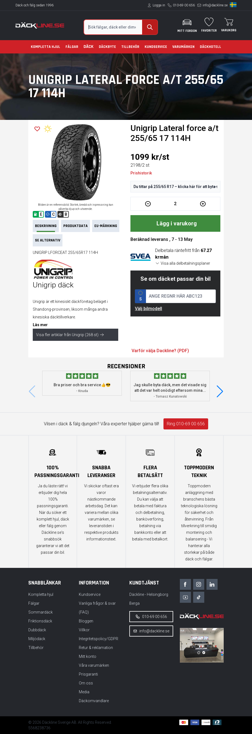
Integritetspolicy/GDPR (98, 639)
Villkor (84, 630)
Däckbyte (107, 46)
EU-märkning (105, 225)
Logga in (159, 5)
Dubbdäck (37, 630)
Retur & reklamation (96, 647)
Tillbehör (130, 46)
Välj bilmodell (148, 308)
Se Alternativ (47, 240)
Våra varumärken (94, 665)
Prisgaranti (88, 674)
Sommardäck (40, 612)
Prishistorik (141, 173)
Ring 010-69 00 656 (186, 423)
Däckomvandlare (94, 701)
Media (84, 692)
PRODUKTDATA (75, 225)
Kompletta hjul (45, 46)
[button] (220, 391)
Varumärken (183, 46)
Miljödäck (36, 639)
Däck (89, 47)
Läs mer (40, 325)
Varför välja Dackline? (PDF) (160, 350)
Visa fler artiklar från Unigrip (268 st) (70, 335)
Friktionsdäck (40, 621)
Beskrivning (46, 227)
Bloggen (86, 621)
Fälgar (71, 46)
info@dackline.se (215, 5)
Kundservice (156, 46)
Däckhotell (210, 46)
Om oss (86, 683)
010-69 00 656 (184, 5)
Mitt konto (87, 656)
